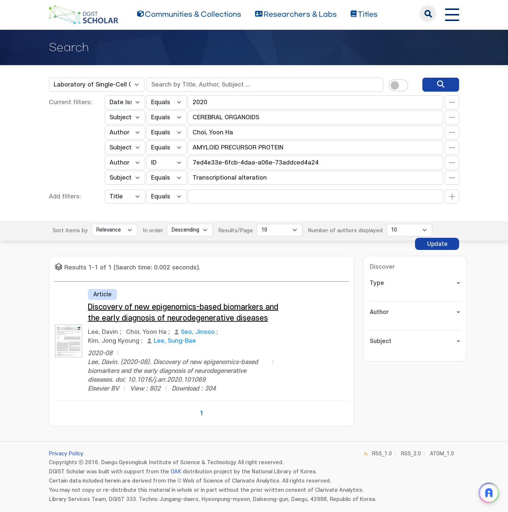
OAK (176, 472)
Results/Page (235, 230)
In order (153, 230)
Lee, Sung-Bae (175, 341)
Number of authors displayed (345, 230)
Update (437, 244)
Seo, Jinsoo (198, 332)
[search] (440, 85)
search (428, 14)
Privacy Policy (66, 454)
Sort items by (70, 230)
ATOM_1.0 (442, 453)
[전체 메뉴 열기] (452, 14)
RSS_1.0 (382, 453)
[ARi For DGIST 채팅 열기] (489, 493)
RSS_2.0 (411, 453)
